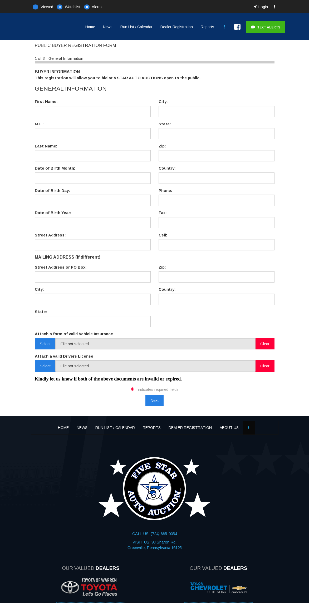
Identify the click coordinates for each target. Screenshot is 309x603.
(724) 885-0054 (163, 533)
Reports (207, 27)
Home (90, 27)
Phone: (165, 190)
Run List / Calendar (136, 27)
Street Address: (50, 235)
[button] (43, 6)
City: (163, 101)
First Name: (46, 101)
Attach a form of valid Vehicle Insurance (74, 334)
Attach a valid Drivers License (64, 356)
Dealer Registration (176, 27)
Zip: (162, 146)
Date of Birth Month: (55, 168)
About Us (229, 428)
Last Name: (46, 146)
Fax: (163, 212)
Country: (167, 168)
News (107, 27)
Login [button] (261, 6)
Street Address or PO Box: (61, 267)
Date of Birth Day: (52, 190)
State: (165, 124)
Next (154, 400)
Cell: (163, 235)
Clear (264, 344)
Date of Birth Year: (53, 212)
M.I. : (39, 124)
